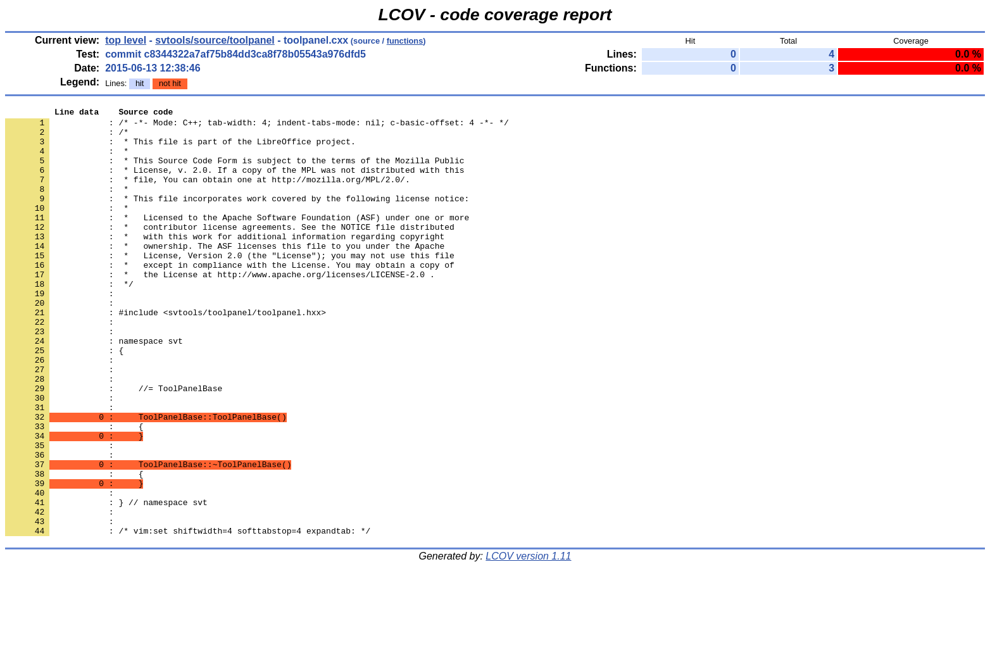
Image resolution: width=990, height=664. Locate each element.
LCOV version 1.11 (528, 641)
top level (125, 40)
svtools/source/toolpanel (214, 40)
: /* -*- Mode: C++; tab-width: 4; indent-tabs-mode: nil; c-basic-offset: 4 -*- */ (257, 126)
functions (405, 41)
